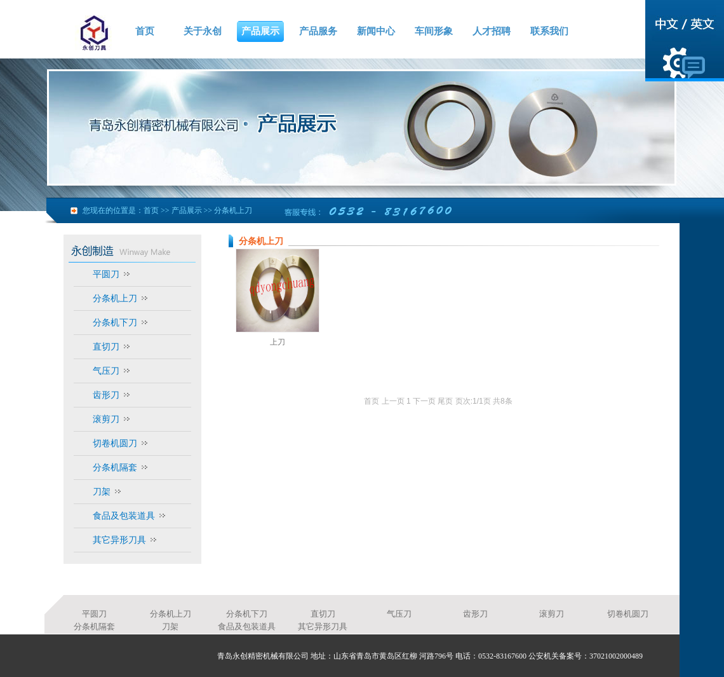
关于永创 (203, 31)
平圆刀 (106, 274)
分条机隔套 (115, 467)
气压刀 (106, 371)
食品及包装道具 (124, 515)
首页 (144, 31)
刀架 (102, 491)
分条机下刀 (115, 322)
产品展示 (260, 31)
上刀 (277, 342)
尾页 (445, 401)
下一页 (424, 401)
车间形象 (434, 31)
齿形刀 (106, 395)
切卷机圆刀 (115, 443)
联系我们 (549, 31)
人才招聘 (492, 31)
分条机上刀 (233, 210)
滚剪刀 (106, 419)
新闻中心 (376, 31)
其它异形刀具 (119, 540)
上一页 (393, 401)
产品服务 (318, 31)
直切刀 (106, 346)
